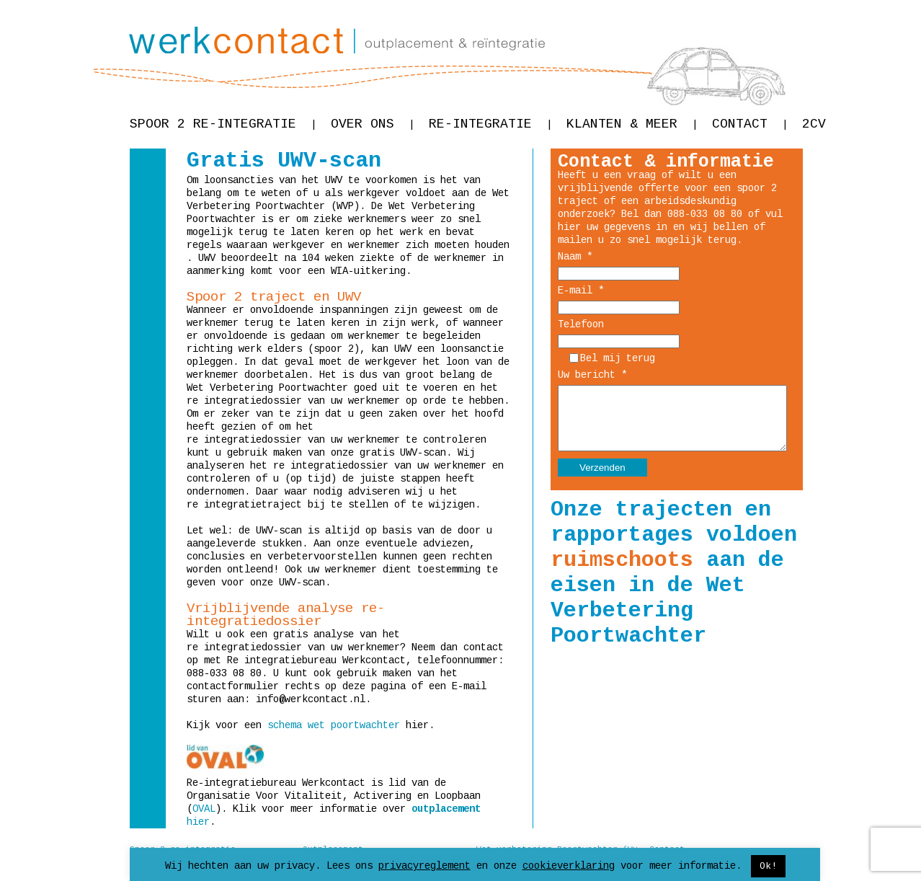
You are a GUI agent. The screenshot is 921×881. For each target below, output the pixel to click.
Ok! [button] (768, 866)
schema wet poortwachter (333, 725)
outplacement (446, 809)
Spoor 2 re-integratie (223, 124)
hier (198, 822)
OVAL (203, 809)
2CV (814, 124)
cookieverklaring (568, 866)
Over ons (372, 124)
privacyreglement (424, 866)
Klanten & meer (632, 124)
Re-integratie (490, 124)
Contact (750, 124)
